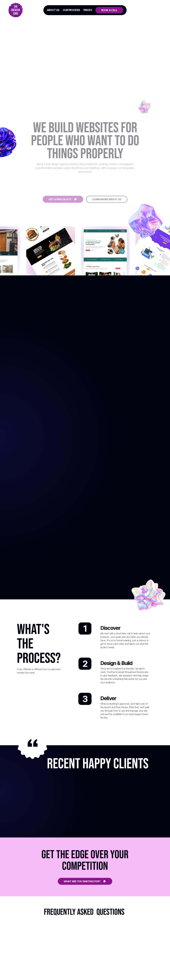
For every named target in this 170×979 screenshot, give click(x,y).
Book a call (109, 10)
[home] (20, 10)
